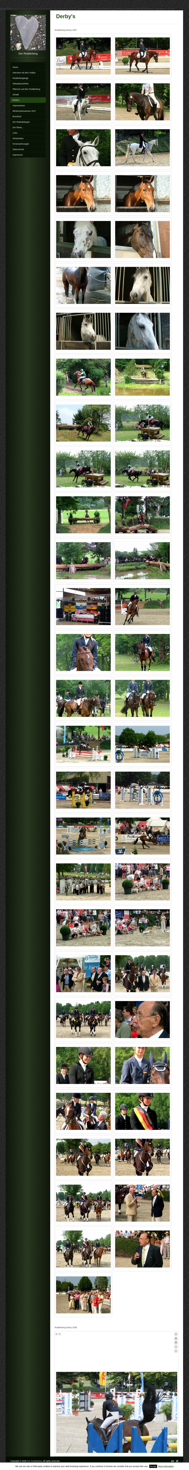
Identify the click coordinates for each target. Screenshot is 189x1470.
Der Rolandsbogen (21, 122)
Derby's (16, 100)
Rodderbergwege (20, 78)
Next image (59, 1333)
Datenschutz (18, 149)
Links (15, 133)
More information (166, 1466)
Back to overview (176, 1350)
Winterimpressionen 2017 (24, 111)
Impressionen (19, 105)
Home (15, 67)
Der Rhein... (18, 127)
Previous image (56, 1333)
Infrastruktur (18, 138)
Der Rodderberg (34, 1461)
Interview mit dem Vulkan (24, 72)
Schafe (16, 94)
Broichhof (17, 116)
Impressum (18, 155)
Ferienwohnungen (21, 144)
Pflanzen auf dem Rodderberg (26, 89)
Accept (153, 1466)
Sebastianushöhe (20, 83)
